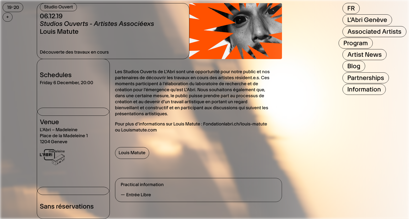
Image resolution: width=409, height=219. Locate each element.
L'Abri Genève (367, 20)
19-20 (13, 7)
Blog (353, 66)
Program (356, 43)
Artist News (364, 54)
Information (364, 89)
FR (351, 8)
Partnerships (365, 78)
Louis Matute (132, 152)
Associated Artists (374, 31)
